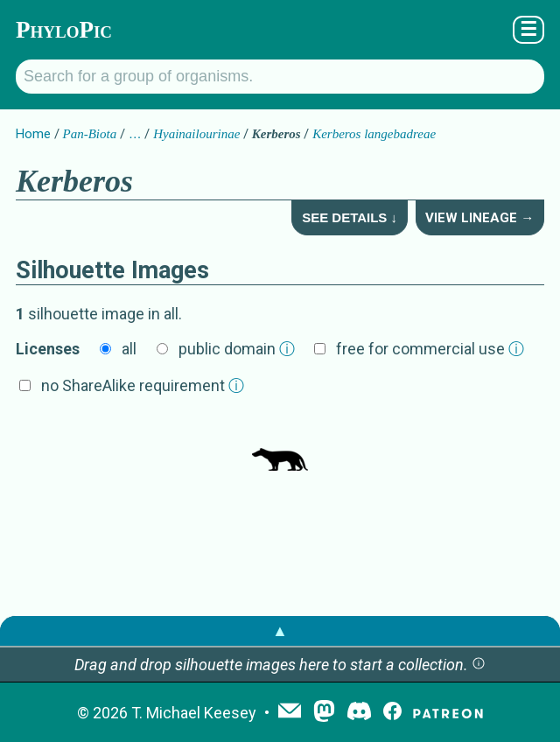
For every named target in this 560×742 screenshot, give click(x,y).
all (129, 349)
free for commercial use (430, 349)
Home (33, 134)
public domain (236, 349)
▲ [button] (280, 630)
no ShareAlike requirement (142, 385)
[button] (479, 664)
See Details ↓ (349, 217)
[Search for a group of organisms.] (280, 77)
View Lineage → (479, 218)
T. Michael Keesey (193, 713)
